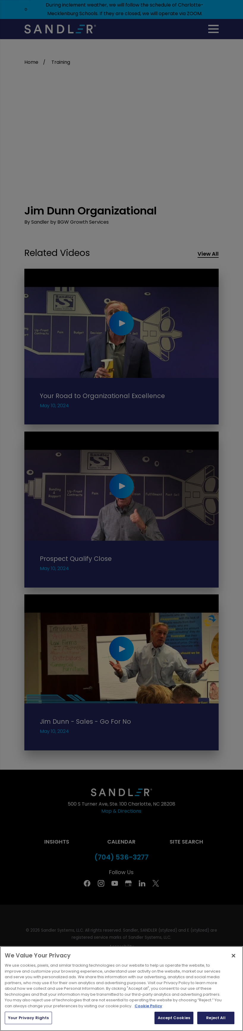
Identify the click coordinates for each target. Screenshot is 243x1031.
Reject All (215, 1018)
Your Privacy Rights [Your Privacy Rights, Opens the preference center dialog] (28, 1018)
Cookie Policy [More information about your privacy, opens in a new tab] (148, 1006)
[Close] (233, 955)
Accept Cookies (174, 1018)
